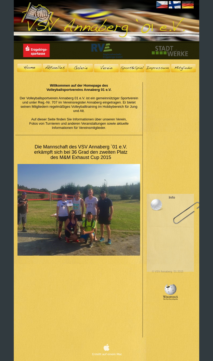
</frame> (170, 148)
